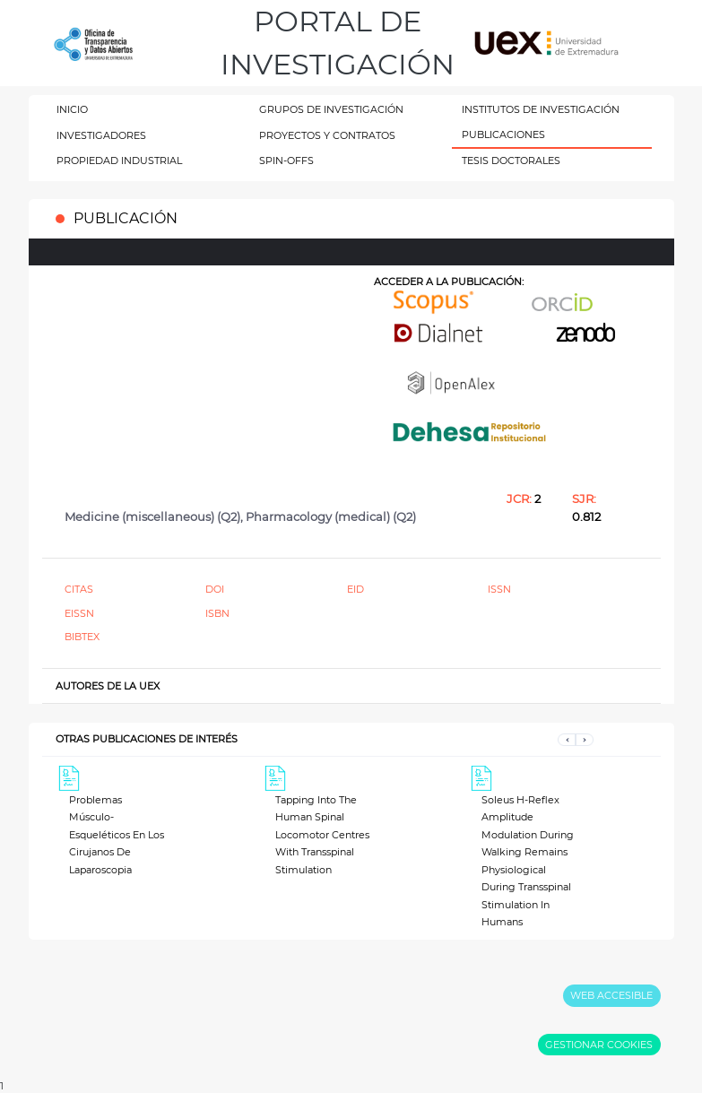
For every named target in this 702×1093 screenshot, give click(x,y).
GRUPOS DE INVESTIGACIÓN (331, 109)
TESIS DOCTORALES (511, 160)
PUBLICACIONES (503, 134)
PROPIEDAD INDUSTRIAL (119, 160)
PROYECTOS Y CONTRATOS (327, 135)
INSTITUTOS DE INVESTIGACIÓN (541, 109)
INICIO (72, 109)
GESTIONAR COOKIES (599, 1044)
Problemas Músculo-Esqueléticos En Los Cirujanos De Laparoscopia (116, 835)
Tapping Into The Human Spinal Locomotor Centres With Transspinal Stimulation (322, 835)
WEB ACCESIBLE (611, 995)
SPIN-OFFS (286, 160)
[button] (567, 739)
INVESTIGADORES (101, 135)
